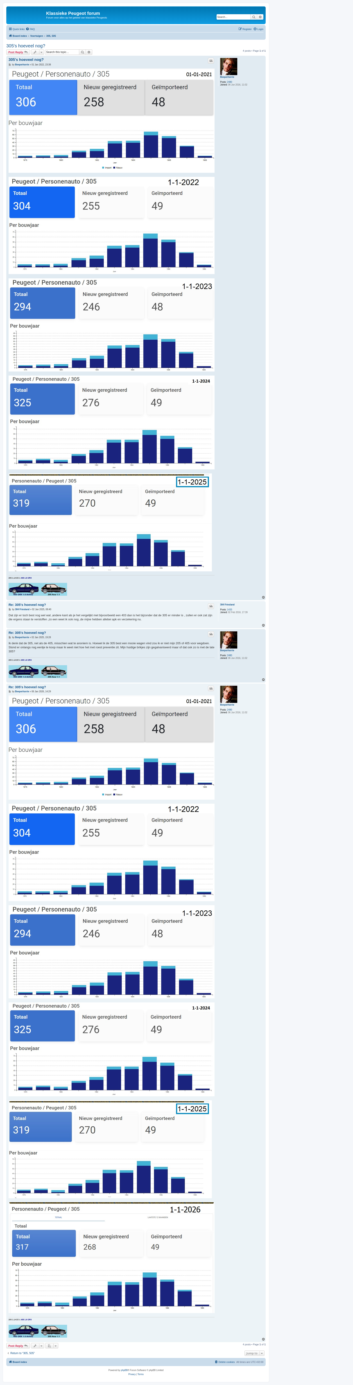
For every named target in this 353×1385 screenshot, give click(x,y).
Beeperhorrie (227, 77)
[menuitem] (30, 29)
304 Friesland (227, 604)
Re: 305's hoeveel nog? (27, 605)
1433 (229, 609)
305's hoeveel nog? (25, 45)
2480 (229, 82)
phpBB (124, 1370)
